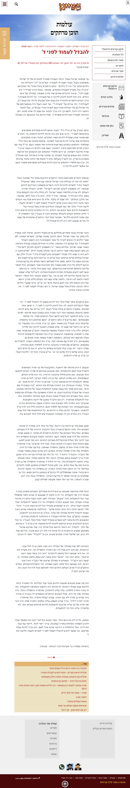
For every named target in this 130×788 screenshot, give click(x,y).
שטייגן (76, 46)
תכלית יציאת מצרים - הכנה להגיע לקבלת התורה (64, 672)
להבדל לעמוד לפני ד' (65, 52)
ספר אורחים (117, 71)
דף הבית (85, 46)
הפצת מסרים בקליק (102, 728)
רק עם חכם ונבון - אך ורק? (74, 710)
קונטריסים (52, 733)
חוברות (53, 738)
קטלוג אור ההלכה (48, 724)
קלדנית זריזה (106, 723)
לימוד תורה (39, 46)
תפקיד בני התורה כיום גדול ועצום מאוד (68, 668)
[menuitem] (108, 49)
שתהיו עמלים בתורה (77, 701)
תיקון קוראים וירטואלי (112, 49)
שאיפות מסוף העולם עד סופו (72, 705)
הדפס (49, 657)
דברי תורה (26, 46)
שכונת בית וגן (117, 77)
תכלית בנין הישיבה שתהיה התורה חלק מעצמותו (64, 677)
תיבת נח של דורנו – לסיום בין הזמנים (69, 681)
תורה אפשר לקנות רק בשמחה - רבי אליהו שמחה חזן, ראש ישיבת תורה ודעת (53, 687)
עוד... (84, 664)
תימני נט (119, 66)
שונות (54, 754)
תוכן (68, 46)
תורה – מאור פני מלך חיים (74, 693)
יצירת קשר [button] (5, 43)
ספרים (53, 728)
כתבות (61, 46)
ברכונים (53, 743)
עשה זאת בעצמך (115, 60)
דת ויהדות (51, 46)
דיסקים (53, 749)
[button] (16, 4)
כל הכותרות (117, 54)
